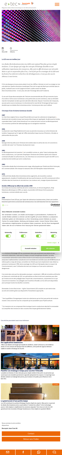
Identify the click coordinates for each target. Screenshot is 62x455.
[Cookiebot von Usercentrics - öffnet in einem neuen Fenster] (52, 205)
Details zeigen (51, 242)
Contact (31, 433)
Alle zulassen (50, 248)
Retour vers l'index (31, 439)
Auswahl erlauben (30, 248)
